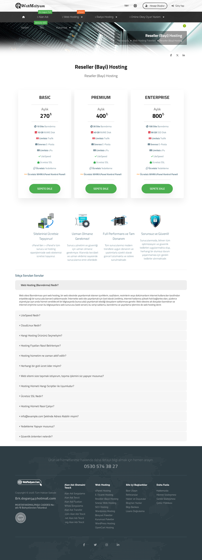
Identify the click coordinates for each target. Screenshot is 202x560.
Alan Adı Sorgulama (75, 493)
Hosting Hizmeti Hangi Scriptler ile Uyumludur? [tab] (46, 389)
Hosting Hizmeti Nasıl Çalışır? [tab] (36, 409)
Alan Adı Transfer (73, 510)
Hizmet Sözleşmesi (166, 495)
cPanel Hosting (103, 490)
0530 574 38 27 (101, 466)
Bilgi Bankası (132, 507)
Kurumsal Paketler (104, 519)
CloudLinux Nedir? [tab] (29, 329)
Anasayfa (124, 40)
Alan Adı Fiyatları (73, 501)
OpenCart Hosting (104, 527)
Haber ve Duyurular (136, 499)
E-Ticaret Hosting (104, 495)
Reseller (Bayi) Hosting (106, 499)
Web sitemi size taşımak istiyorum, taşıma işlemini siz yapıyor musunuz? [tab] (61, 379)
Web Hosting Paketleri (144, 40)
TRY (126, 6)
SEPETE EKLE (44, 188)
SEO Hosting (101, 507)
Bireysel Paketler (104, 515)
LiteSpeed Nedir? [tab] (29, 319)
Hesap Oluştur (155, 6)
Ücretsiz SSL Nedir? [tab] (30, 399)
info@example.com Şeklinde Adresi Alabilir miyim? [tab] (48, 419)
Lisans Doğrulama (135, 511)
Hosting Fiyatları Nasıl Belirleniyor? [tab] (39, 349)
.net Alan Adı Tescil (74, 518)
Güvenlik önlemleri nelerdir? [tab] (35, 440)
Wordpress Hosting (105, 511)
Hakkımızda (162, 490)
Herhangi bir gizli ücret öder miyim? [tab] (39, 369)
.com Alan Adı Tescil (75, 514)
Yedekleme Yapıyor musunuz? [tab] (36, 430)
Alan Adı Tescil (72, 497)
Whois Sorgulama (74, 506)
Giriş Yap (178, 6)
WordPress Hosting (105, 523)
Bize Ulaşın (131, 490)
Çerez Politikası (164, 503)
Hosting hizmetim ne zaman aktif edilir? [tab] (42, 359)
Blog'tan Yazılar (134, 503)
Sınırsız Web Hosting (105, 503)
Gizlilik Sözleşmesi (166, 499)
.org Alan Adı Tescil (74, 522)
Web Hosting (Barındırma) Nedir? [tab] (38, 288)
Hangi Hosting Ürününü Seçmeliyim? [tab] (40, 339)
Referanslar (132, 495)
